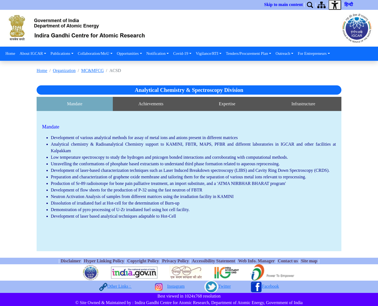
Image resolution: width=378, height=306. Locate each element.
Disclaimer (71, 261)
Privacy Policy (175, 261)
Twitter (224, 286)
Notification (156, 53)
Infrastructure (303, 103)
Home (10, 53)
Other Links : (119, 286)
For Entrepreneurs (312, 53)
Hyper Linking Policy (104, 261)
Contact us (288, 261)
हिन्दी (349, 4)
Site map (309, 261)
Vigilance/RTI (207, 53)
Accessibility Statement (213, 261)
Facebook (270, 286)
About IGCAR (31, 53)
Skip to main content (283, 4)
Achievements (151, 103)
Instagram (176, 286)
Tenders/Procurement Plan (247, 53)
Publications (60, 53)
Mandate (74, 103)
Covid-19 (180, 53)
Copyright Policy (143, 261)
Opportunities (128, 53)
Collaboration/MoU (93, 53)
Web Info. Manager (256, 261)
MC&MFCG (92, 70)
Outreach (283, 53)
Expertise (227, 103)
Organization (64, 70)
